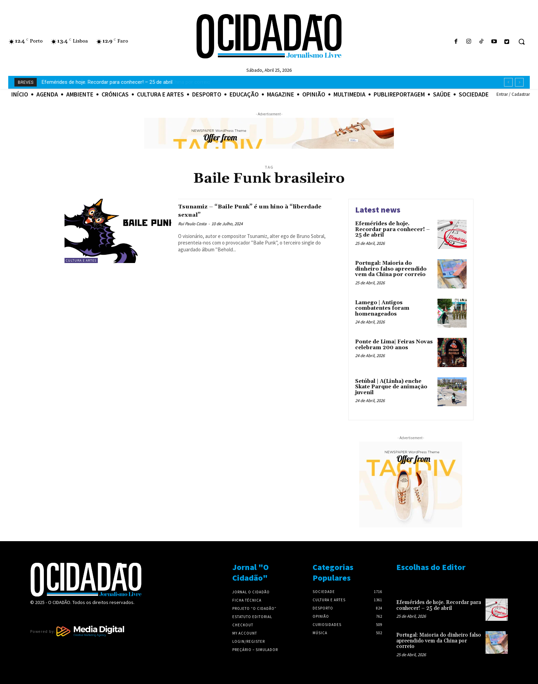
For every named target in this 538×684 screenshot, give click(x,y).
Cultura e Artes (81, 260)
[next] (519, 82)
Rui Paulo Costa (192, 224)
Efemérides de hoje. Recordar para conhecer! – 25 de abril (392, 229)
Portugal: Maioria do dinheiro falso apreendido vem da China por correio (123, 82)
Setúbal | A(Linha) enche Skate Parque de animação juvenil (391, 387)
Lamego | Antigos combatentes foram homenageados (382, 308)
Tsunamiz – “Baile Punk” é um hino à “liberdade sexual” (247, 210)
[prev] (508, 82)
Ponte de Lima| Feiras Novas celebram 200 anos (394, 345)
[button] (521, 41)
